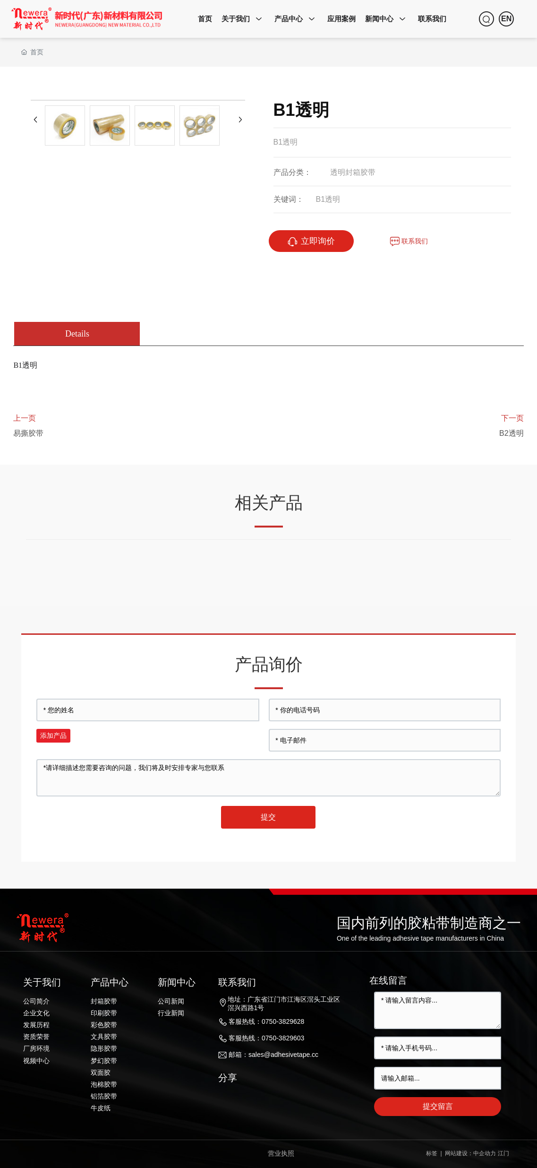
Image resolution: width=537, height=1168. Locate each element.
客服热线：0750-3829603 (266, 1038)
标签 (430, 1153)
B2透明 (511, 433)
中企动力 (484, 1153)
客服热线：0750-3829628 (266, 1021)
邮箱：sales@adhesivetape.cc (273, 1054)
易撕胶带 (28, 433)
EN (506, 19)
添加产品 (53, 735)
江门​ (503, 1153)
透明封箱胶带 (352, 172)
